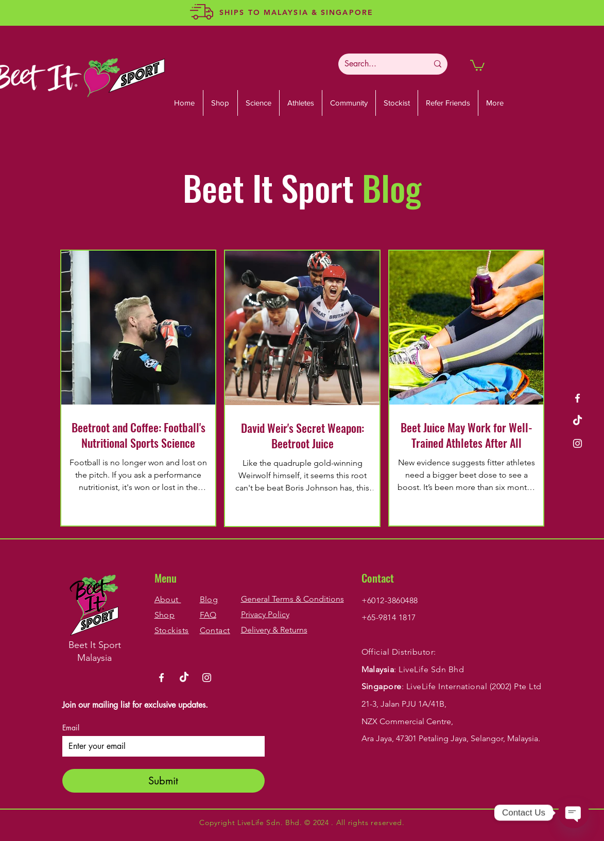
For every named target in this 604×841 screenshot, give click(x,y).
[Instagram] (577, 443)
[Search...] (378, 64)
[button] (477, 65)
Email (70, 727)
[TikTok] (577, 421)
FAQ (208, 615)
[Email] (160, 746)
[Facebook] (577, 398)
